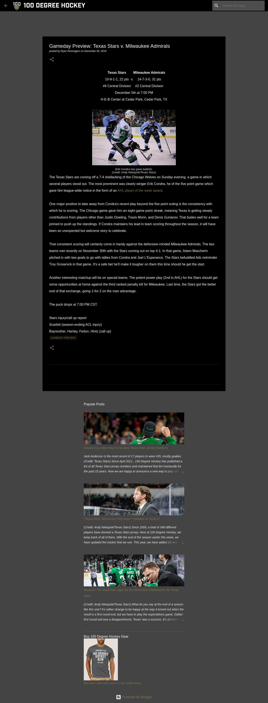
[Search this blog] (243, 6)
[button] (51, 60)
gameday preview (63, 337)
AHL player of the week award (139, 190)
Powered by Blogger (134, 697)
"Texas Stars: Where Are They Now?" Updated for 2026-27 (122, 519)
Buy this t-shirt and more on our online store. (112, 683)
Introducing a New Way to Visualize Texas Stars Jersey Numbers (126, 448)
